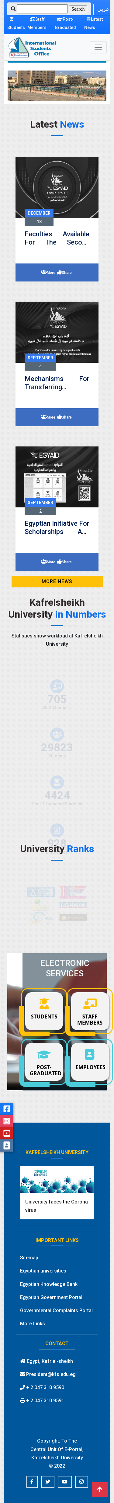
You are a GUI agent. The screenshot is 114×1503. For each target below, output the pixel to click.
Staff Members (37, 23)
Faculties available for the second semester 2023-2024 (57, 242)
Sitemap (29, 1258)
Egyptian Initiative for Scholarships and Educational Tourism (57, 531)
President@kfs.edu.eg (48, 1374)
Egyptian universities (43, 1271)
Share (67, 272)
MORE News (57, 581)
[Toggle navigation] (98, 47)
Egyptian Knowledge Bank (49, 1284)
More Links (32, 1324)
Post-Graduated (65, 23)
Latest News (93, 23)
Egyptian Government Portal (51, 1297)
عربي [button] (103, 9)
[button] (15, 86)
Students (16, 23)
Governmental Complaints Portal (56, 1310)
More (51, 272)
